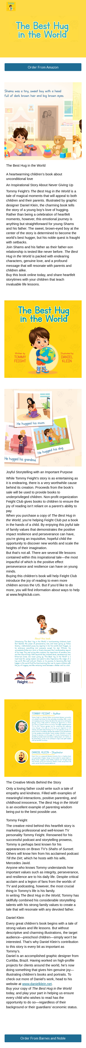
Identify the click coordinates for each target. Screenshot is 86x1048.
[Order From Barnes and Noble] (43, 1038)
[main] (43, 227)
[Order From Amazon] (43, 67)
